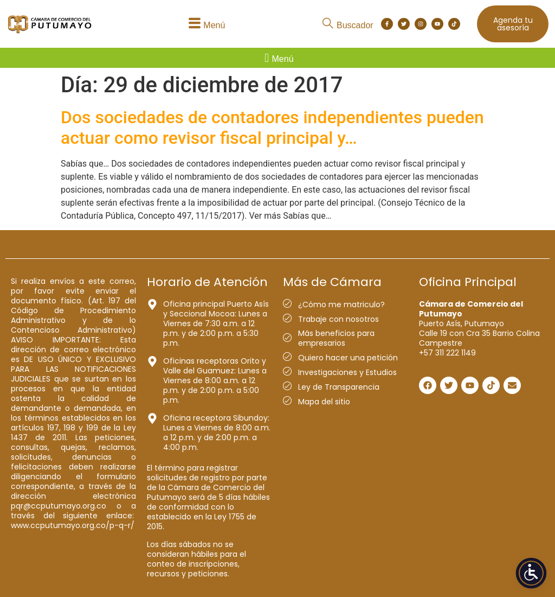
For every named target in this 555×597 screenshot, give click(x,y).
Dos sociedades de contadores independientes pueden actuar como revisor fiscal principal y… (272, 127)
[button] (205, 24)
